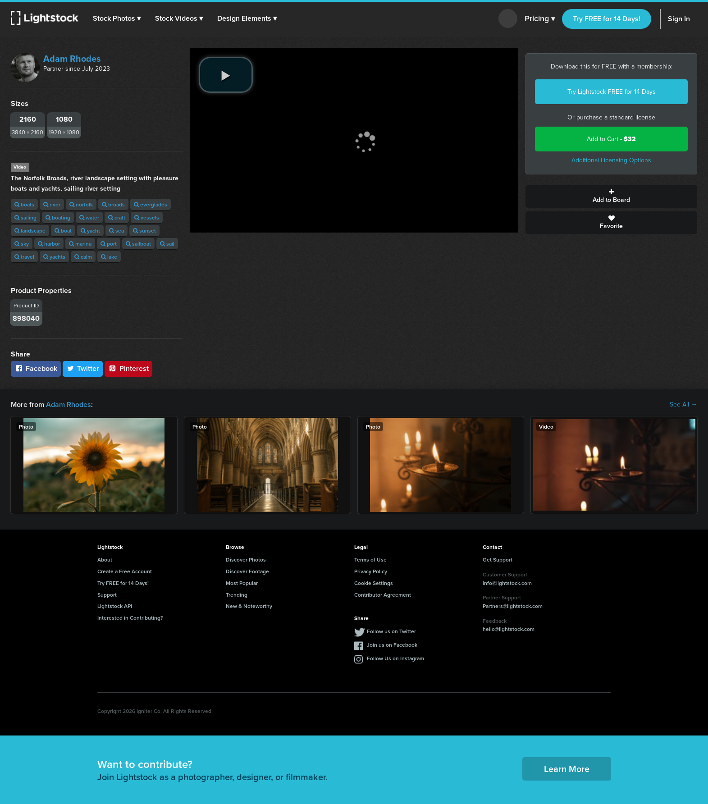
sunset (144, 230)
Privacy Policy (370, 571)
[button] (117, 18)
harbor (49, 243)
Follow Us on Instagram (395, 658)
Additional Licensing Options (611, 160)
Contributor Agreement (382, 594)
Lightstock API (114, 606)
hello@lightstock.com (508, 629)
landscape (30, 230)
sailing (25, 217)
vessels (146, 217)
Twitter (83, 368)
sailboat (138, 243)
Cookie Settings (373, 583)
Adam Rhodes (72, 58)
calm (83, 256)
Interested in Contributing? (130, 617)
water (89, 217)
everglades (150, 204)
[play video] (226, 75)
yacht (90, 230)
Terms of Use (370, 559)
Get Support (497, 559)
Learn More (566, 768)
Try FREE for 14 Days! (606, 19)
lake (109, 256)
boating (58, 217)
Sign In (679, 19)
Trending (236, 594)
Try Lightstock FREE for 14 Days (611, 91)
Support (107, 594)
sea (116, 230)
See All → (683, 404)
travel (24, 256)
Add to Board (611, 196)
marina (80, 243)
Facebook (35, 368)
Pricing (540, 19)
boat (63, 230)
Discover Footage (247, 571)
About (104, 559)
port (108, 243)
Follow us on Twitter (391, 631)
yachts (54, 256)
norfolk (81, 204)
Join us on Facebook (392, 645)
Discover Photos (246, 559)
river (51, 204)
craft (116, 217)
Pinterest (128, 368)
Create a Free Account (124, 571)
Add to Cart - (611, 139)
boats (24, 204)
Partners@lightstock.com (513, 606)
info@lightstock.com (507, 583)
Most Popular (242, 583)
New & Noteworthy (249, 606)
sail (167, 243)
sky (21, 243)
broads (113, 204)
